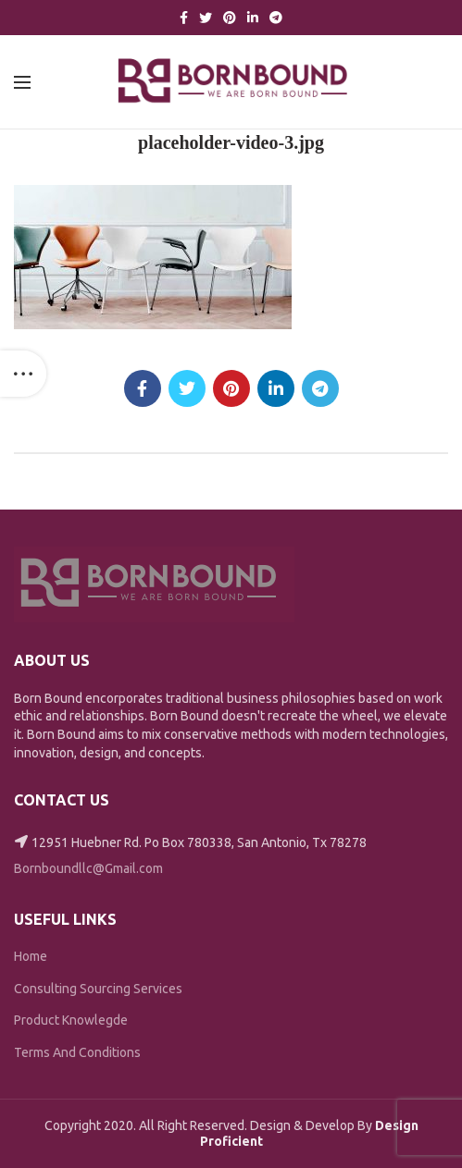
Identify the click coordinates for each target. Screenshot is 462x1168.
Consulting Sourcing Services (98, 988)
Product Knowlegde (71, 1020)
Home (30, 956)
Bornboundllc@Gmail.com (88, 868)
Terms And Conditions (77, 1052)
